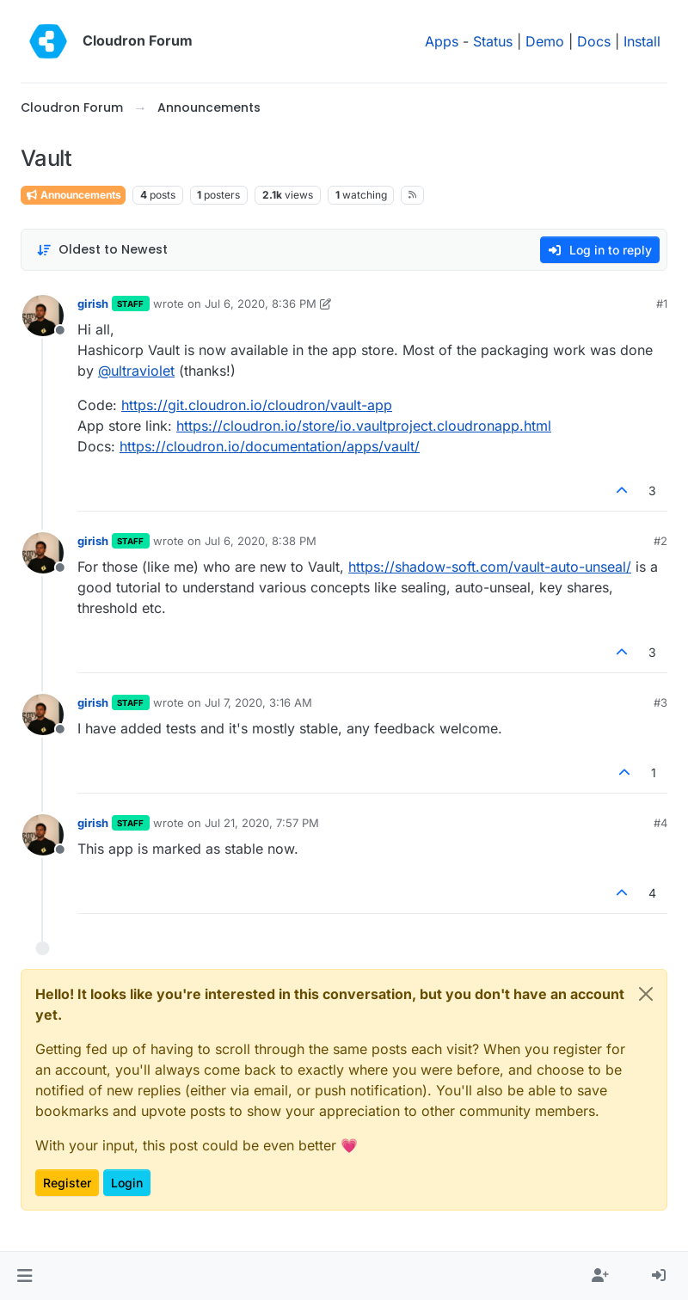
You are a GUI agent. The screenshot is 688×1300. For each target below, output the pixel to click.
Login (127, 1182)
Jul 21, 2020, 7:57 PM (262, 823)
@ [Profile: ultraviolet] (136, 370)
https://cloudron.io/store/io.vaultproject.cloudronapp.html (363, 425)
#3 (660, 702)
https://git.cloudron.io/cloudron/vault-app (256, 405)
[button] (24, 1276)
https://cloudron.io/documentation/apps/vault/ (270, 446)
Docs (594, 41)
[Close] (645, 994)
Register (67, 1182)
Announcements (73, 194)
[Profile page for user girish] (43, 315)
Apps (441, 41)
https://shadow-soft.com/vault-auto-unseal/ (489, 566)
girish (92, 303)
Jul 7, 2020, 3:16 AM (258, 702)
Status (493, 41)
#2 (660, 541)
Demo (544, 41)
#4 (660, 823)
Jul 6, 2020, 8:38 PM (260, 541)
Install (642, 41)
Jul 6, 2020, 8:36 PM (260, 303)
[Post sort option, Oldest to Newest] (101, 249)
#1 (661, 303)
